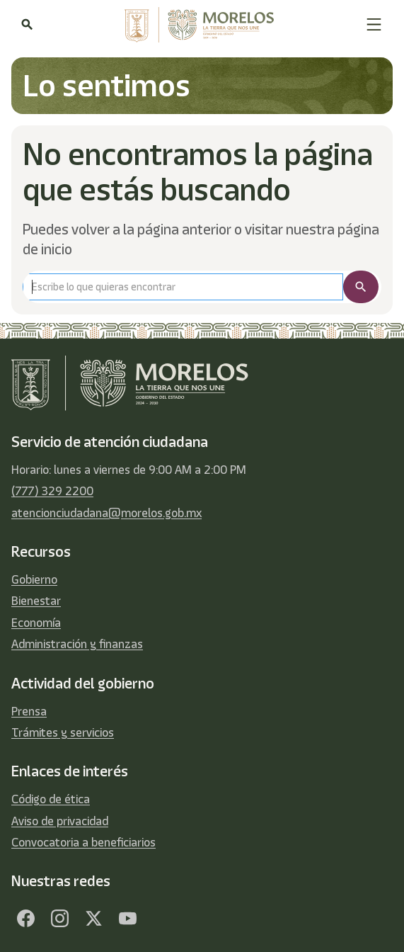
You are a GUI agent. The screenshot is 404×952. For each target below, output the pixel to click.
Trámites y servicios (62, 732)
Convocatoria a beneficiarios (83, 842)
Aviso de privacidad (59, 821)
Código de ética (50, 799)
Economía (36, 622)
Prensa (29, 711)
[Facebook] (25, 918)
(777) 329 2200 (52, 491)
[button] (374, 24)
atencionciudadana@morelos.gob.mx (106, 513)
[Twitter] (93, 918)
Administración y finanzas (77, 643)
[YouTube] (127, 918)
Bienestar (36, 600)
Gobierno (34, 579)
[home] (198, 24)
